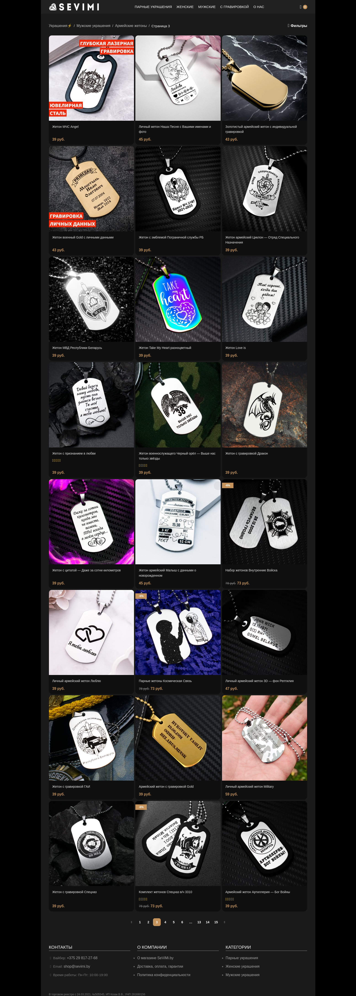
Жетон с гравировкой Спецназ (76, 887)
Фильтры (299, 26)
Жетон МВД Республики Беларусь (79, 346)
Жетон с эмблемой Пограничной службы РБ (174, 236)
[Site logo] (74, 6)
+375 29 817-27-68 (81, 953)
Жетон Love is (236, 346)
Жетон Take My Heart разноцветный (167, 346)
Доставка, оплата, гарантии (159, 961)
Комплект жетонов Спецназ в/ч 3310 (168, 887)
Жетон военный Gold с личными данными (85, 236)
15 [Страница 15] (216, 917)
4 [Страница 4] (165, 917)
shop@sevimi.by (76, 961)
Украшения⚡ (60, 25)
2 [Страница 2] (148, 917)
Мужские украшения (91, 25)
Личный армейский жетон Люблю (78, 677)
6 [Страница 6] (182, 917)
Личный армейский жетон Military (251, 782)
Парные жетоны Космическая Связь (167, 677)
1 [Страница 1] (140, 917)
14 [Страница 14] (207, 917)
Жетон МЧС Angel (66, 126)
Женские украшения (242, 961)
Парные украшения (241, 953)
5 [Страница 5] (174, 917)
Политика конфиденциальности (162, 970)
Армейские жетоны (127, 25)
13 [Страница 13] (199, 917)
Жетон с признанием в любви (75, 451)
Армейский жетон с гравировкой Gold (168, 782)
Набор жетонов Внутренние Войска (253, 567)
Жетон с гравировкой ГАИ (72, 782)
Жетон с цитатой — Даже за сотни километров (89, 567)
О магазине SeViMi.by (154, 953)
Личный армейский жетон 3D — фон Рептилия (262, 677)
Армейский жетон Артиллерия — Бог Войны (260, 887)
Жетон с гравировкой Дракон (248, 451)
